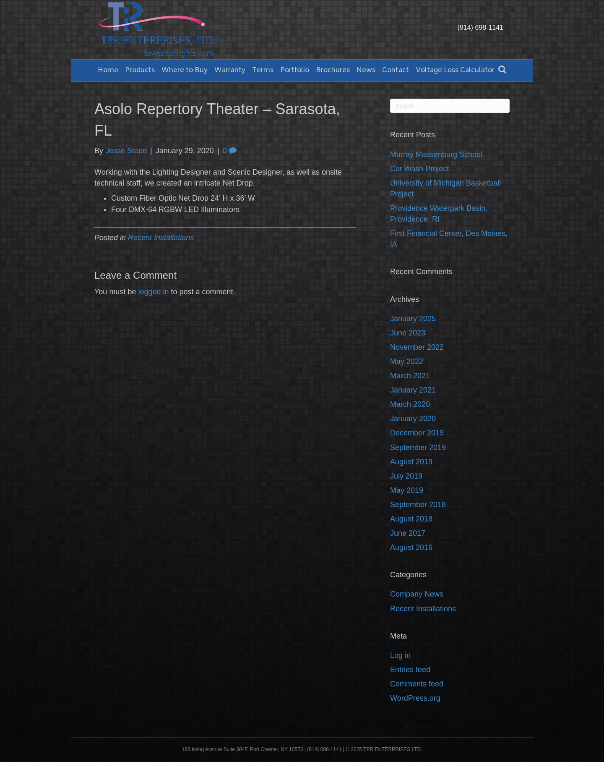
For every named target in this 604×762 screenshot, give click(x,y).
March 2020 (410, 404)
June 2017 (407, 533)
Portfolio (294, 70)
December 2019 (417, 433)
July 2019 (406, 476)
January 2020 (413, 418)
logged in (153, 292)
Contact (395, 70)
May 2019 (406, 490)
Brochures (333, 70)
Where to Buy (184, 70)
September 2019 (418, 447)
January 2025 (413, 318)
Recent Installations (161, 237)
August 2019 (411, 462)
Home (108, 70)
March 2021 (410, 376)
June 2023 (407, 333)
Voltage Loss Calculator (455, 70)
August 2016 (411, 547)
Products (140, 70)
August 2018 (411, 519)
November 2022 (417, 347)
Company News (416, 594)
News (366, 70)
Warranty (229, 70)
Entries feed (410, 669)
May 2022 (406, 361)
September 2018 (418, 504)
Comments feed (416, 684)
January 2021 (413, 390)
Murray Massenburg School (436, 154)
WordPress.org (415, 698)
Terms (262, 70)
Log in (400, 655)
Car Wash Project (419, 169)
